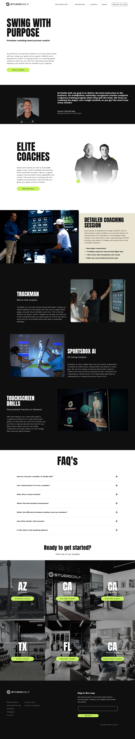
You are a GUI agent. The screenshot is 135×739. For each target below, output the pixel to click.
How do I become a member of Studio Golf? (35, 476)
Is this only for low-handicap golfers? (32, 530)
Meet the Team (28, 189)
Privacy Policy (30, 702)
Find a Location (18, 70)
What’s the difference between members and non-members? (42, 512)
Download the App (14, 705)
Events (104, 4)
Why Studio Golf (61, 4)
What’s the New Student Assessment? (33, 503)
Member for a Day (120, 4)
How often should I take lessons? (30, 521)
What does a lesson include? (28, 494)
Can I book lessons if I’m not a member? (33, 485)
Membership (80, 4)
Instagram (11, 712)
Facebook (10, 709)
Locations (93, 4)
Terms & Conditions (32, 705)
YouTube (10, 715)
